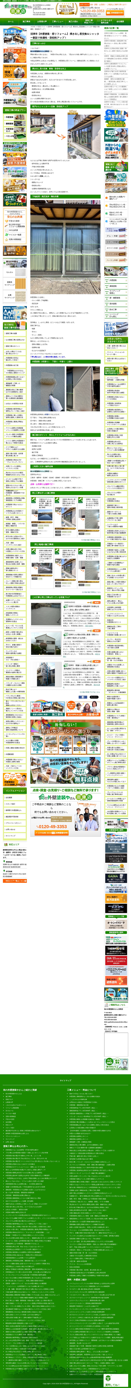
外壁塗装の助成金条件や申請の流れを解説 (115, 392)
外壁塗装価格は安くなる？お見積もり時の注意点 (15, 378)
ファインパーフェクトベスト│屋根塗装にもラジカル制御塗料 (89, 1286)
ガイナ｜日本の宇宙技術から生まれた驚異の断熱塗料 (87, 1320)
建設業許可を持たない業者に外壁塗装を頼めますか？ (23, 1130)
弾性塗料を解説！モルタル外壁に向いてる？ (116, 781)
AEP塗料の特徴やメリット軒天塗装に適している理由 (116, 812)
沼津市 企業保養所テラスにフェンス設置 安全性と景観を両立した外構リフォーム (115, 66)
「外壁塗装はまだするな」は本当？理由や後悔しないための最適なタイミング (31, 1178)
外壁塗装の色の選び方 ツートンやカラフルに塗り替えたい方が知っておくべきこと (33, 1161)
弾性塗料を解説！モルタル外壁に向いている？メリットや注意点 (27, 1363)
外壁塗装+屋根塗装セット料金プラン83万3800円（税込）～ (89, 1113)
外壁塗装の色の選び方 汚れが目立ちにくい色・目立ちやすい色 (26, 1158)
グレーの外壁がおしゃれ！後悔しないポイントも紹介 (116, 742)
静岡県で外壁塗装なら (13, 810)
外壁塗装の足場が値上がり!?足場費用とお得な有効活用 (87, 1273)
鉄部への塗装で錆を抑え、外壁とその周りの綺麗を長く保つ (89, 1227)
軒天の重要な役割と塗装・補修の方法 (13, 531)
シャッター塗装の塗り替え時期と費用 (13, 665)
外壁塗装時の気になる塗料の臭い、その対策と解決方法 (24, 1184)
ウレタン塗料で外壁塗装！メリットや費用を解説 (15, 435)
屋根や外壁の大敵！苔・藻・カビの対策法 (115, 659)
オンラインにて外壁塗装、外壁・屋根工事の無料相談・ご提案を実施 (92, 1165)
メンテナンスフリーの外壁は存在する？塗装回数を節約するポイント (28, 1215)
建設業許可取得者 (12, 817)
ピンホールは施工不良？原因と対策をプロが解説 (14, 480)
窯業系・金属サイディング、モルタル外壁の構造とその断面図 (26, 1283)
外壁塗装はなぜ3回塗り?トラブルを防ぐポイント (14, 512)
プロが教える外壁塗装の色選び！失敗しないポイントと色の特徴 (27, 1153)
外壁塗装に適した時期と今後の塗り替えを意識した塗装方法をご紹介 (28, 1226)
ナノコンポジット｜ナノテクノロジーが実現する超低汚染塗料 (89, 1309)
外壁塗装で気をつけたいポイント (14, 506)
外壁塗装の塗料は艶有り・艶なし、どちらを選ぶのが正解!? (89, 1351)
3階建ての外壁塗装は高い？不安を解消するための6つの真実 (25, 1187)
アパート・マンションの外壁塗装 (80, 1264)
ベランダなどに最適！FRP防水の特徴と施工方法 (15, 697)
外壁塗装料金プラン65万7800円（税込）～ (83, 1108)
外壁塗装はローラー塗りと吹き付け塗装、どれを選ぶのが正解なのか (28, 1272)
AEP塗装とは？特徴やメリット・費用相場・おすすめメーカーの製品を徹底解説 (95, 1340)
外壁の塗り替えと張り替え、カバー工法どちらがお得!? (24, 1207)
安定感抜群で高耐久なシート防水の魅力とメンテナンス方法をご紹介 (28, 1309)
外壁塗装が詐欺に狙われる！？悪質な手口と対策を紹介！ (25, 1255)
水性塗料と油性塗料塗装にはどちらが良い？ (115, 608)
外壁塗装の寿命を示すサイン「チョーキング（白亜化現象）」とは (27, 1232)
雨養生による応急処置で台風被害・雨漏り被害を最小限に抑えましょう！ (30, 1329)
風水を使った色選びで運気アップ (117, 198)
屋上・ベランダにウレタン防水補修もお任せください (15, 703)
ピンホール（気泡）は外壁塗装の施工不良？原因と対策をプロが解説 (28, 1241)
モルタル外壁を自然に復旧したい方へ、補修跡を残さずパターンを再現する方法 (32, 1238)
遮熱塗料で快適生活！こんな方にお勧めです (84, 1306)
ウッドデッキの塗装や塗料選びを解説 (13, 652)
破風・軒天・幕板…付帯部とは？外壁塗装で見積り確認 (87, 1199)
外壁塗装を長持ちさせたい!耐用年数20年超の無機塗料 (116, 532)
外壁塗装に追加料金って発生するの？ (114, 404)
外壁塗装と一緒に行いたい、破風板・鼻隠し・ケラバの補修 (89, 1201)
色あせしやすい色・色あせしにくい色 (116, 214)
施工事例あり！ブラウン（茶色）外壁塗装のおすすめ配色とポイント (28, 1357)
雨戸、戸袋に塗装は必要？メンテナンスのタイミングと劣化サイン (91, 1247)
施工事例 (26, 21)
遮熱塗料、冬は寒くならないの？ (80, 1343)
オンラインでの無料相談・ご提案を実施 (115, 379)
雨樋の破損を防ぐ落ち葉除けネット (12, 569)
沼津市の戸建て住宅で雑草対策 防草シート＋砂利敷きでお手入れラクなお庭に (116, 73)
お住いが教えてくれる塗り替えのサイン (13, 352)
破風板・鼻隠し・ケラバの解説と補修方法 (15, 525)
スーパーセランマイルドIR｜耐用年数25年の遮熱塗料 (87, 1292)
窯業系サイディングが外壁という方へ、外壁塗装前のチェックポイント (92, 1371)
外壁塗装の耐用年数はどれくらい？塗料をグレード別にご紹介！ (27, 1224)
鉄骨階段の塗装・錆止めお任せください (14, 639)
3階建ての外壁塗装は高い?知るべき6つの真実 (116, 462)
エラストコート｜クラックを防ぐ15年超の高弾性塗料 (87, 1312)
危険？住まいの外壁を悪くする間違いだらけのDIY (116, 576)
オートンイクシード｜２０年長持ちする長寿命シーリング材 (89, 1326)
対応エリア (9, 1125)
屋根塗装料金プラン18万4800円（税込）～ (83, 1111)
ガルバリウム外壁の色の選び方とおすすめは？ (21, 1221)
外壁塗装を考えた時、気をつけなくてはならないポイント (25, 1246)
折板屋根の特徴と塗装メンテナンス (12, 614)
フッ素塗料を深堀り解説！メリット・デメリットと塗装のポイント (27, 1360)
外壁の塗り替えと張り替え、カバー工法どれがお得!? (115, 468)
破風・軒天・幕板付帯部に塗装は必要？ (13, 518)
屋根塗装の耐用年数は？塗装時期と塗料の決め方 (115, 723)
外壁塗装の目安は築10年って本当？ (12, 359)
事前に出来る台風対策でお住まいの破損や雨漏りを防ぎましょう (27, 1326)
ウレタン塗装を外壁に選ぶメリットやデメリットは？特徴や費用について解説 (95, 1334)
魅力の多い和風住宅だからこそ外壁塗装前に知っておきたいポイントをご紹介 (95, 1187)
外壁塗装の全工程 (12, 365)
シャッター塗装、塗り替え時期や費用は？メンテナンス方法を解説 (91, 1241)
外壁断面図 (10, 754)
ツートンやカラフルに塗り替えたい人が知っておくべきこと (118, 221)
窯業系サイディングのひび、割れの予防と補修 (115, 589)
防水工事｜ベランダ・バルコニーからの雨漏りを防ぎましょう (89, 1162)
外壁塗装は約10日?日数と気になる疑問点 (115, 443)
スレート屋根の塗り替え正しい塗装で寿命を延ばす (15, 582)
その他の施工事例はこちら (90, 540)
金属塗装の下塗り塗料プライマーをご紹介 (115, 519)
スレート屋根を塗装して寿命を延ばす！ (82, 1258)
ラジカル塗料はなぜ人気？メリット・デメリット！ (116, 806)
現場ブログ (41, 26)
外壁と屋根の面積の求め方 (15, 748)
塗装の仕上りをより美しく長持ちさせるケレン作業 (15, 486)
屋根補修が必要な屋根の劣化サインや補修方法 (14, 576)
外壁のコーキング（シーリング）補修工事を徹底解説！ (87, 1173)
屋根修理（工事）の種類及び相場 (13, 384)
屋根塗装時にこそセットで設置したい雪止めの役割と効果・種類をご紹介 (93, 1218)
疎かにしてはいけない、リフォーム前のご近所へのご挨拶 (25, 1181)
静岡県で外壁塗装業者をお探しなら (17, 1133)
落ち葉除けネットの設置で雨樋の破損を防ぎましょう (87, 1221)
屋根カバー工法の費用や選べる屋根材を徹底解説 (14, 397)
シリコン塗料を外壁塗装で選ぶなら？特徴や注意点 (15, 442)
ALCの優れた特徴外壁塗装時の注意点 (13, 741)
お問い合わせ (10, 829)
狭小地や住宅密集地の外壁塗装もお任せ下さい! (15, 595)
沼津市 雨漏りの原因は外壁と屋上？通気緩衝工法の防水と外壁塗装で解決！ (116, 58)
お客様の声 (42, 21)
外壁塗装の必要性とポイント (78, 1136)
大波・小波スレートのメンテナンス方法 (13, 767)
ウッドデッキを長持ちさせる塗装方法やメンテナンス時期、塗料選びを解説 (94, 1236)
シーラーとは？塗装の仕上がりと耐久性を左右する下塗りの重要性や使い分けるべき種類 (98, 1360)
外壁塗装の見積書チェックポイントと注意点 (116, 423)
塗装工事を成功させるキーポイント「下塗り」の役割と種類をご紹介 (92, 1363)
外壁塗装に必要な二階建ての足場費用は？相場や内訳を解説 (89, 1275)
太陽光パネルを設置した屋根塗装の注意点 (115, 666)
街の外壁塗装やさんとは (14, 1093)
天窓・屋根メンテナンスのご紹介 (13, 544)
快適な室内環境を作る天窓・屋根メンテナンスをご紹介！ (88, 1210)
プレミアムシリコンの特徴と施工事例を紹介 (115, 793)
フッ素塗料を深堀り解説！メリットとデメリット (116, 774)
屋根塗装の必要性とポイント (78, 1139)
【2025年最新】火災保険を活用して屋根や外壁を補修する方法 (90, 1130)
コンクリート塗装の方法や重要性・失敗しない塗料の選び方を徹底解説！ (93, 1244)
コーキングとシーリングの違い (15, 735)
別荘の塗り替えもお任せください (116, 360)
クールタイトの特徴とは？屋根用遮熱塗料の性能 (116, 800)
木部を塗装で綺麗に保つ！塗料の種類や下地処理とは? (117, 672)
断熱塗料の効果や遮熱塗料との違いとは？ (115, 685)
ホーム (11, 21)
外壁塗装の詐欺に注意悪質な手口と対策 (115, 436)
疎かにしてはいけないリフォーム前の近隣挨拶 (115, 449)
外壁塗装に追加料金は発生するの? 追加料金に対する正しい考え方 (91, 1170)
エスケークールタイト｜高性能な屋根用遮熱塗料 (85, 1303)
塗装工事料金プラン (89, 21)
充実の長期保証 (11, 1116)
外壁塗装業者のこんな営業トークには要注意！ (116, 570)
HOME (33, 26)
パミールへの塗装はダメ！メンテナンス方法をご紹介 (116, 679)
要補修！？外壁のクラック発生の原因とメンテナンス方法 (25, 1235)
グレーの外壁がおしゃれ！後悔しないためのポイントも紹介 (25, 1346)
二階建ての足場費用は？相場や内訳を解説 (115, 564)
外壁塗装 (15, 117)
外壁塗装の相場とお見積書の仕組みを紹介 (115, 417)
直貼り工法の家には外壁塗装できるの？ (114, 596)
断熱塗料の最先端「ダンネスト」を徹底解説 (116, 691)
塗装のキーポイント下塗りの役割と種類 (114, 513)
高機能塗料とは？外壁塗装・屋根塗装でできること (15, 492)
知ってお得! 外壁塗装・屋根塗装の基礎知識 (20, 1192)
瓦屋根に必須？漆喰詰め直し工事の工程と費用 (84, 1190)
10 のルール (9, 1111)
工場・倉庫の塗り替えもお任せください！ (116, 347)
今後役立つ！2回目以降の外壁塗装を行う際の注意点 (86, 1153)
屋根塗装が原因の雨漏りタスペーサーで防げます (14, 588)
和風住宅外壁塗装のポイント (114, 621)
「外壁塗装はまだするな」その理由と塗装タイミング (15, 372)
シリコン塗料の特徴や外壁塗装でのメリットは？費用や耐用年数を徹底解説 (94, 1329)
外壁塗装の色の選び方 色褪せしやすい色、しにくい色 (23, 1155)
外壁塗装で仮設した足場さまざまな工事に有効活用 (116, 551)
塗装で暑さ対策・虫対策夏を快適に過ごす (14, 454)
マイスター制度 (11, 1113)
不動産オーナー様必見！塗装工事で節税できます (115, 545)
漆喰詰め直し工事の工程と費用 (114, 628)
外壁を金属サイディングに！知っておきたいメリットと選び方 (89, 1176)
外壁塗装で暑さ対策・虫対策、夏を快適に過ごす (85, 1270)
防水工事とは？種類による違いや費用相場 (15, 690)
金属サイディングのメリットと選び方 (13, 601)
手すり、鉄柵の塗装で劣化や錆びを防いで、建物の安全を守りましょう (92, 1233)
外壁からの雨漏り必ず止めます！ (80, 1133)
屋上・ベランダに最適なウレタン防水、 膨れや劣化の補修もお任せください (31, 1306)
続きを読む (89, 626)
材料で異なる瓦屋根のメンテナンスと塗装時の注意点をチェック (90, 1193)
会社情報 (8, 1122)
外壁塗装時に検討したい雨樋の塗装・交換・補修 (14, 557)
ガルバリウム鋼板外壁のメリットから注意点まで (115, 487)
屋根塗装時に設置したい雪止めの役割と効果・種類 (15, 563)
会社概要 (120, 21)
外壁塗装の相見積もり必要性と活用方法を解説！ (116, 411)
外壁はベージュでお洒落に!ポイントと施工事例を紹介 (116, 761)
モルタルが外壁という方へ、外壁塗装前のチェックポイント (89, 1369)
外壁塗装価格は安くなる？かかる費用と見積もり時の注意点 (89, 1125)
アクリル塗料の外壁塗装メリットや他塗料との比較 (15, 429)
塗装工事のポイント (13, 346)
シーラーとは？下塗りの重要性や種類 (115, 525)
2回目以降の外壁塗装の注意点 (113, 500)
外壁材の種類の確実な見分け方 (112, 474)
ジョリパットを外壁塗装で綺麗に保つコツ (116, 634)
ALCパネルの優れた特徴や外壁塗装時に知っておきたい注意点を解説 (28, 1278)
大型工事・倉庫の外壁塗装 (78, 1261)
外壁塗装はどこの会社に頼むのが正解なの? (20, 1266)
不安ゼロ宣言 (10, 1119)
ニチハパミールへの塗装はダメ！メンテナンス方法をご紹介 (25, 1320)
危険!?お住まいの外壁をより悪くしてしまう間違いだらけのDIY (26, 1204)
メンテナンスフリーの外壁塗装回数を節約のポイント (116, 481)
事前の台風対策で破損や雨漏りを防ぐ (114, 698)
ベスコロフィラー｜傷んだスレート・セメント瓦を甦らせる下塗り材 (92, 1295)
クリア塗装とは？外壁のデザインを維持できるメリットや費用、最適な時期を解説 (96, 1337)
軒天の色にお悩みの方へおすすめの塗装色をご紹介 (15, 537)
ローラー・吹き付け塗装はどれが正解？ (114, 640)
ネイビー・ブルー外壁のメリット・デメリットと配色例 (24, 1343)
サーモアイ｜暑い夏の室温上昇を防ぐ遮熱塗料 (84, 1289)
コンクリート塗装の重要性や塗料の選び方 (13, 671)
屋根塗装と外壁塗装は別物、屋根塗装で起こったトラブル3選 (26, 1261)
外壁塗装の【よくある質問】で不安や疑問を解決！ (22, 1150)
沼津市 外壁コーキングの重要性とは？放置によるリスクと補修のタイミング (116, 89)
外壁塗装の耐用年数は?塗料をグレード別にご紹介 (15, 410)
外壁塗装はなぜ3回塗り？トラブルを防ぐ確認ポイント (24, 1249)
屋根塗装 (15, 123)
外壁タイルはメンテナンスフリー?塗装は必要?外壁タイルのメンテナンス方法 (95, 1184)
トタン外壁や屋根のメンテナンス (13, 608)
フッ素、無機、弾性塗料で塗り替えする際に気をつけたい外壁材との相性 (30, 1289)
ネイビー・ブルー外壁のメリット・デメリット (115, 736)
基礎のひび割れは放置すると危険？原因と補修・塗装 (23, 1332)
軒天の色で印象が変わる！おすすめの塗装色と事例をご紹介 (89, 1207)
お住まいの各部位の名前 (14, 403)
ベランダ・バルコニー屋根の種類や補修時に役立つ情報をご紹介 (27, 1298)
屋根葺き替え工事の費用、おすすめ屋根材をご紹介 (86, 1145)
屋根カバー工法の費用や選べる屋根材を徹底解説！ (86, 1148)
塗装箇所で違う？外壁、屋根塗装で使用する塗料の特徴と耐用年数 (91, 1346)
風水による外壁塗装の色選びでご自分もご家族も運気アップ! (25, 1170)
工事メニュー (57, 21)
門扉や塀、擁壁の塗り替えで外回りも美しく (84, 1156)
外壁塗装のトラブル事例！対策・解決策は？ (116, 717)
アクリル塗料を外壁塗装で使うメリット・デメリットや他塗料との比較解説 (94, 1332)
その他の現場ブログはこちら (90, 692)
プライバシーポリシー (13, 823)
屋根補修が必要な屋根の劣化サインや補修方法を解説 (87, 1224)
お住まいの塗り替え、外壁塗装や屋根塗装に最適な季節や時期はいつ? (29, 1229)
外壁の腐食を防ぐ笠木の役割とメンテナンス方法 (15, 550)
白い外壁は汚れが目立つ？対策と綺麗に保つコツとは (116, 755)
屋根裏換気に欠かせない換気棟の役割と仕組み (14, 716)
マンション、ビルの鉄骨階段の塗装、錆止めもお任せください (89, 1230)
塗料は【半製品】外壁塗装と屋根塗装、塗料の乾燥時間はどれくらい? (29, 1269)
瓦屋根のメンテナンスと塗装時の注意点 (14, 620)
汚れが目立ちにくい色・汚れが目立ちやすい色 (118, 206)
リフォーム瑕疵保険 (12, 1108)
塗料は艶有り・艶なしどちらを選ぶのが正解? (115, 602)
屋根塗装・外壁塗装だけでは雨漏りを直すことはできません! (25, 1190)
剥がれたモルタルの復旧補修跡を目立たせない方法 (15, 474)
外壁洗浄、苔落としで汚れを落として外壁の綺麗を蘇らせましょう (91, 1250)
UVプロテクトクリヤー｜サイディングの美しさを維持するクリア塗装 (92, 1315)
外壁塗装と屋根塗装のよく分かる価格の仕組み (84, 1096)
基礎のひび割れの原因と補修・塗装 (113, 710)
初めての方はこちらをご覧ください (81, 1093)
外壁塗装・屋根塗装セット (15, 130)
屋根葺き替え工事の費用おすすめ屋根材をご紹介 (14, 391)
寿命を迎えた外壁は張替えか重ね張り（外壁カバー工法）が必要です (92, 1150)
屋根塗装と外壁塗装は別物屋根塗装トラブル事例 (15, 499)
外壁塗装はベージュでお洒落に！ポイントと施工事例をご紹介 (26, 1354)
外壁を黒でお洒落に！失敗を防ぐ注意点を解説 (115, 749)
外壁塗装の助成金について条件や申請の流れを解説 (86, 1167)
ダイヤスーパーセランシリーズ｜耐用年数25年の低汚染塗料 (89, 1298)
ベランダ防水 (15, 136)
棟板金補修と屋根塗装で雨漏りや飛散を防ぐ (14, 678)
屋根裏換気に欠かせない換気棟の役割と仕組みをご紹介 (24, 1312)
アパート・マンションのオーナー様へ (115, 353)
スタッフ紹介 (10, 804)
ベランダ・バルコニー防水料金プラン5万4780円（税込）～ (89, 1116)
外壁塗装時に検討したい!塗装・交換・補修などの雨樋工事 (88, 1216)
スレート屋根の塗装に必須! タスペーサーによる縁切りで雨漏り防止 (28, 1263)
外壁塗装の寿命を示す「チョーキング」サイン (14, 461)
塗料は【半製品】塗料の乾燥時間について (14, 729)
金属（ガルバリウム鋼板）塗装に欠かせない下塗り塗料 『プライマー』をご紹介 (95, 1366)
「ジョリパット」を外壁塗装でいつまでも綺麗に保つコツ (25, 1286)
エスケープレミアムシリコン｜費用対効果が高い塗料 (87, 1300)
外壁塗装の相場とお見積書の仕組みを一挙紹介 (84, 1119)
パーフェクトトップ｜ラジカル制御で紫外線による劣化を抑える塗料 (92, 1283)
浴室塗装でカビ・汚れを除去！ (13, 659)
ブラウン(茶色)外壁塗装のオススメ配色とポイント (116, 768)
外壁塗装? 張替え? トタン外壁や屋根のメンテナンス (86, 1179)
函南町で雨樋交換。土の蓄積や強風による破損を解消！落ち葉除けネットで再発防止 (116, 96)
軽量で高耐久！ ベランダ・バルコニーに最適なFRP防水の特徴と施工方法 (30, 1303)
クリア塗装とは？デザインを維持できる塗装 (15, 448)
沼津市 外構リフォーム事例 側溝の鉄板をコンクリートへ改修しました (116, 35)
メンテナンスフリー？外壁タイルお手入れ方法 (115, 615)
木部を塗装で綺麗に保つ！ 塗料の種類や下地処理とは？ (24, 1317)
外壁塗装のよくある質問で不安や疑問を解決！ (116, 385)
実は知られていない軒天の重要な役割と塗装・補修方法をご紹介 (90, 1204)
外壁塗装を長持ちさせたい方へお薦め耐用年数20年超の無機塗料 (90, 1357)
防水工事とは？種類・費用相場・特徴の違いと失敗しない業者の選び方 (29, 1300)
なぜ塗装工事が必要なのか (15, 340)
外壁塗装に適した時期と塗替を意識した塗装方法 (14, 416)
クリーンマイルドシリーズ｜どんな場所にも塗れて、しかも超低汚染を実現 (94, 1323)
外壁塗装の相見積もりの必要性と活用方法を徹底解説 (23, 1252)
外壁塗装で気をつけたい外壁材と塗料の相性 (14, 761)
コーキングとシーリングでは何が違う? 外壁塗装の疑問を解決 (26, 1275)
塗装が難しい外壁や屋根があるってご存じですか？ (116, 583)
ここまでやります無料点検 (104, 21)
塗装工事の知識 (11, 333)
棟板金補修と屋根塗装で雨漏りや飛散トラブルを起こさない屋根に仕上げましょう (33, 1295)
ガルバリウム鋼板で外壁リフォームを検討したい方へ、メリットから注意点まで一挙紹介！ (36, 1218)
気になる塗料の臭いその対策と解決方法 (114, 455)
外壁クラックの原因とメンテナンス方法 (13, 467)
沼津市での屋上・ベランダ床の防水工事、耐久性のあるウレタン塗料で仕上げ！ (116, 104)
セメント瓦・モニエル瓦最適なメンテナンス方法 (14, 627)
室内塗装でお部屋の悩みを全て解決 (81, 1159)
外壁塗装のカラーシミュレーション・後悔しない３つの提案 (25, 1167)
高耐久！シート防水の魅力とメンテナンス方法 (14, 710)
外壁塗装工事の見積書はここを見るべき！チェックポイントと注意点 (92, 1122)
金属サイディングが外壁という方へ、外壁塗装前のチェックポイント (92, 1374)
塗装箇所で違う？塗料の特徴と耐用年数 (115, 506)
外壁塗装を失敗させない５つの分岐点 (115, 398)
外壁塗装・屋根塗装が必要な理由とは (18, 1195)
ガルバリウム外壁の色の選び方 (114, 494)
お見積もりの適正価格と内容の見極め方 (115, 430)
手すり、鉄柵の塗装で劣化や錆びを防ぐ (13, 646)
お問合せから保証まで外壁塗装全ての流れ (83, 1102)
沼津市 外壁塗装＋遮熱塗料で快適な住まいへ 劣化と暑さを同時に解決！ (115, 43)
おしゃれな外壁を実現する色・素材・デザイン (116, 730)
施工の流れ (73, 21)
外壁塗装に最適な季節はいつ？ (14, 423)
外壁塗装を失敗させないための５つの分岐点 (20, 1164)
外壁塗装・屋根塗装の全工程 (78, 1105)
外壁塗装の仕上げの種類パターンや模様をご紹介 (115, 787)
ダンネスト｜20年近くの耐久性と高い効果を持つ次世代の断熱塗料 (91, 1317)
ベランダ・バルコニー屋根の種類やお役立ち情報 (15, 684)
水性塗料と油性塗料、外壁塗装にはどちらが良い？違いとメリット (91, 1354)
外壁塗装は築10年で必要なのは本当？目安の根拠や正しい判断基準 (28, 1175)
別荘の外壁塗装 (74, 1267)
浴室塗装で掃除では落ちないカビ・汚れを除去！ (85, 1238)
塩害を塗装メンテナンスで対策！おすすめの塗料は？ (23, 1315)
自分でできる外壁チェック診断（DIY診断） (20, 1201)
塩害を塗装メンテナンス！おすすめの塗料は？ (15, 722)
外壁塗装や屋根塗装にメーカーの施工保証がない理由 (116, 538)
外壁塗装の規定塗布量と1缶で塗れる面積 (115, 647)
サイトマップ (10, 836)
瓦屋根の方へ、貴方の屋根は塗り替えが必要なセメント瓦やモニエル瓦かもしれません (97, 1196)
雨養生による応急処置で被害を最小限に (115, 704)
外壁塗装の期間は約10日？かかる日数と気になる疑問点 (24, 1172)
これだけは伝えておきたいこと (16, 1105)
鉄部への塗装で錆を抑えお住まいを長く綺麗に (14, 633)
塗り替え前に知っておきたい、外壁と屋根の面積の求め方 (25, 1280)
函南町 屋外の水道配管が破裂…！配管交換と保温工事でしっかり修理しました (116, 81)
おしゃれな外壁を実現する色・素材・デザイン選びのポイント (26, 1340)
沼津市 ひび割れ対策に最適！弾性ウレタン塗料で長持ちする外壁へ (116, 51)
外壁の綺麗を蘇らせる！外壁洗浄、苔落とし (115, 653)
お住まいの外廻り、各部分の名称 (17, 1209)
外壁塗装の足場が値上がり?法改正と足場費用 (117, 557)
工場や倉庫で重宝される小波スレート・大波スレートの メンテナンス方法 (30, 1292)
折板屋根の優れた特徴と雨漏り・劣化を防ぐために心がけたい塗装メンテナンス (95, 1182)
